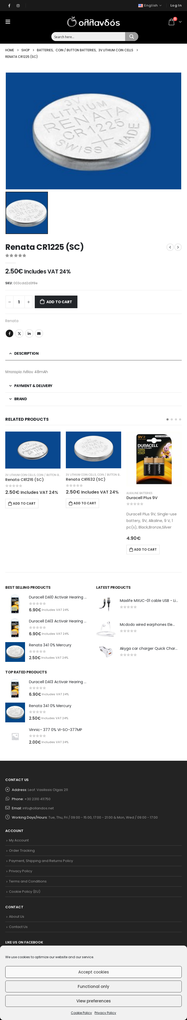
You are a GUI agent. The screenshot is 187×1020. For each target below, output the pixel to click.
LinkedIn (29, 333)
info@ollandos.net (38, 808)
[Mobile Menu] (9, 21)
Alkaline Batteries (139, 493)
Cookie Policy (81, 1013)
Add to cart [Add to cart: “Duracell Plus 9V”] (145, 549)
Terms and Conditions (28, 881)
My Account (19, 840)
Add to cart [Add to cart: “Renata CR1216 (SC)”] (24, 503)
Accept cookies (93, 972)
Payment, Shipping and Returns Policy (41, 860)
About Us (16, 916)
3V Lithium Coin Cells (20, 475)
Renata (11, 320)
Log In (176, 5)
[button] (167, 419)
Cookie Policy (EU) (24, 891)
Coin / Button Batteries (53, 475)
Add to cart (59, 302)
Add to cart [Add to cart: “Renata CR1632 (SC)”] (84, 503)
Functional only (93, 986)
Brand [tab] (20, 399)
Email (39, 333)
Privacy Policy (105, 1013)
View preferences (93, 1001)
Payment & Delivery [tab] (33, 385)
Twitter (19, 333)
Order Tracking (22, 850)
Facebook (9, 333)
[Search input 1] (88, 36)
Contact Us (18, 926)
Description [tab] (26, 353)
